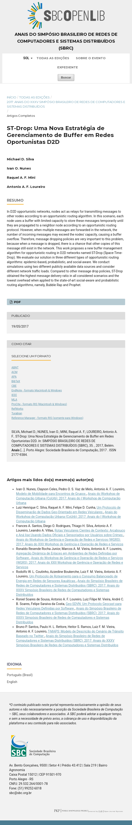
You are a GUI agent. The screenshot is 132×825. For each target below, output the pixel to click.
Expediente (67, 67)
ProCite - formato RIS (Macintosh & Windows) (39, 404)
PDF (17, 302)
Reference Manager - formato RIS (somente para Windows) (47, 418)
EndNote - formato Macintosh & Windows (36, 390)
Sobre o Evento (91, 58)
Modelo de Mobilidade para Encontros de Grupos (51, 494)
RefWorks (17, 408)
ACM (14, 372)
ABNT (15, 367)
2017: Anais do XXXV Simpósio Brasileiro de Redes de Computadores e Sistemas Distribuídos (66, 104)
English (12, 682)
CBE (13, 385)
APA (13, 376)
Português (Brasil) (20, 675)
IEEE (14, 395)
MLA (14, 399)
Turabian (16, 413)
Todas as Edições (52, 58)
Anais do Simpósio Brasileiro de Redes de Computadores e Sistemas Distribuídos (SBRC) (66, 41)
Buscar (66, 77)
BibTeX (15, 381)
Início (11, 97)
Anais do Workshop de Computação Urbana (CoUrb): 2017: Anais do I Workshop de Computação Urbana (68, 498)
